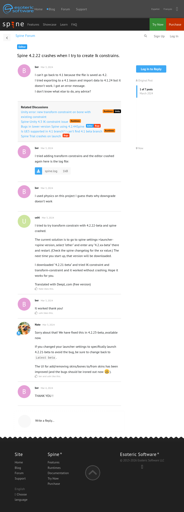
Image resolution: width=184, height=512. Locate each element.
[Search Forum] (145, 36)
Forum (65, 9)
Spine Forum (25, 35)
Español (155, 8)
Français (167, 8)
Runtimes (54, 468)
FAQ (74, 24)
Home (38, 9)
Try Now (157, 24)
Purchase (175, 24)
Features (33, 24)
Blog (18, 468)
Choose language (21, 497)
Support (81, 9)
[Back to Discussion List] (6, 37)
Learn (64, 24)
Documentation (58, 473)
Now (139, 148)
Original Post (144, 80)
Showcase (49, 24)
